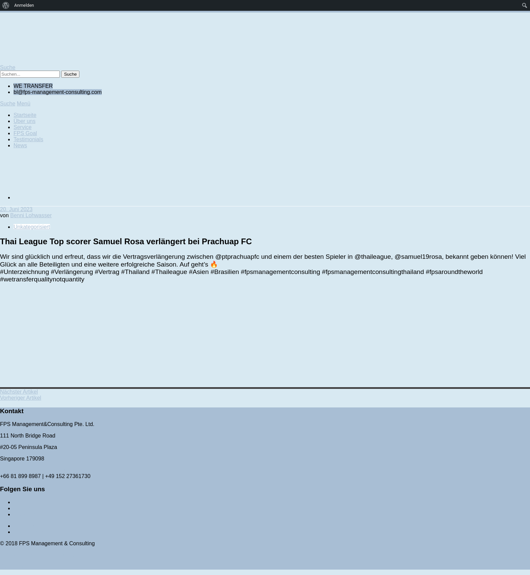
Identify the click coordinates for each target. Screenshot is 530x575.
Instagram (26, 514)
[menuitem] (6, 5)
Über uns (24, 121)
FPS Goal (25, 133)
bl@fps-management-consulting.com (44, 470)
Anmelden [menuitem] (24, 5)
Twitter (21, 502)
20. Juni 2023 (16, 209)
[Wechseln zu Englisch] (64, 197)
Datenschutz (29, 532)
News (20, 145)
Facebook (25, 508)
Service (22, 127)
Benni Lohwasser (31, 215)
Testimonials (28, 139)
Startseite (25, 115)
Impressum (27, 526)
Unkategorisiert (32, 227)
